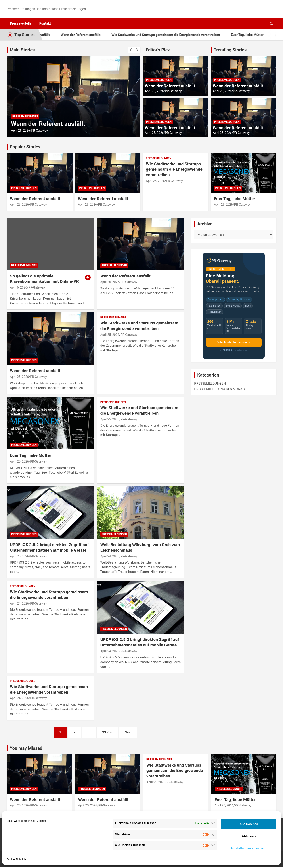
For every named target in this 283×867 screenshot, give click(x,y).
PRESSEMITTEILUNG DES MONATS (220, 389)
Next (128, 732)
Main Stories (22, 50)
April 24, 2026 (109, 556)
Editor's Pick (158, 50)
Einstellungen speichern (248, 848)
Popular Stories (25, 147)
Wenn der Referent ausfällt (90, 35)
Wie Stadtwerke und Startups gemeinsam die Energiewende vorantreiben (174, 35)
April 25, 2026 (20, 130)
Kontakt (45, 23)
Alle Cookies (248, 824)
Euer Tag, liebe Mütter (256, 35)
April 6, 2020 (18, 287)
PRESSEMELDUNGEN (25, 116)
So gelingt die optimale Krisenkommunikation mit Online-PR (44, 278)
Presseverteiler (21, 23)
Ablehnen (249, 836)
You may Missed (26, 748)
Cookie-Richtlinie (16, 859)
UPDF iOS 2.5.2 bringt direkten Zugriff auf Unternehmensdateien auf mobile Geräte (49, 547)
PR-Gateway (39, 130)
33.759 (107, 732)
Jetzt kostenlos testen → (233, 342)
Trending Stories (230, 50)
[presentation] (131, 50)
